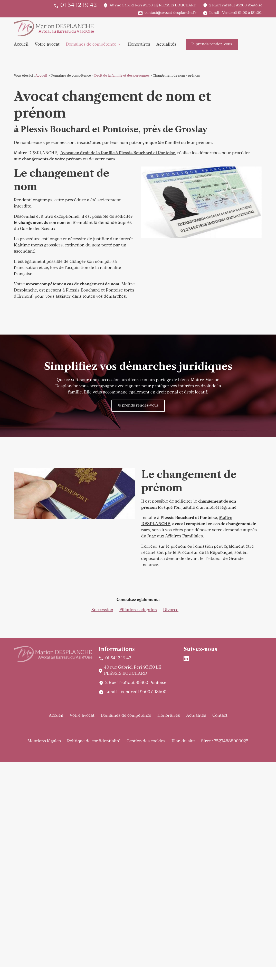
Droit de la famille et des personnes (121, 75)
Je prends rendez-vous (211, 44)
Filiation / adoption (138, 610)
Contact (219, 716)
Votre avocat (47, 45)
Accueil (21, 45)
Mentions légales (44, 741)
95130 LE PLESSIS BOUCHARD (153, 5)
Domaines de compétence (91, 45)
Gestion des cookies (146, 741)
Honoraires (139, 45)
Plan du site (183, 741)
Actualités (166, 45)
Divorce (170, 610)
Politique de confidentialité (93, 741)
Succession (102, 610)
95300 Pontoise (235, 5)
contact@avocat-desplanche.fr (170, 13)
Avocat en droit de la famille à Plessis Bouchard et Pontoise (117, 153)
